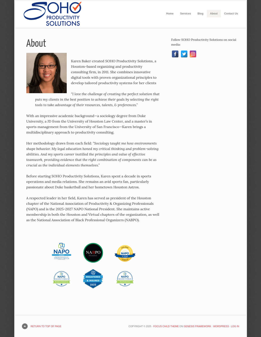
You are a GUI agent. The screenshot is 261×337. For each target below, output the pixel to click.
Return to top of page (46, 326)
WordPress (221, 326)
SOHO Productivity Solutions (48, 14)
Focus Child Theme (166, 326)
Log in (235, 326)
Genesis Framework (197, 326)
